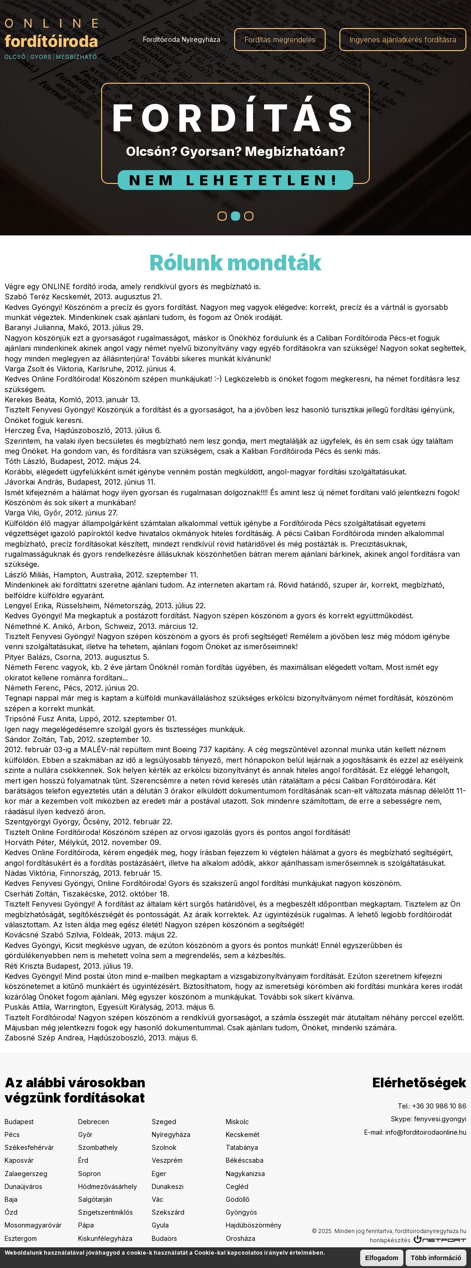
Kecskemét (242, 1134)
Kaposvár (19, 1160)
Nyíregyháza (171, 1134)
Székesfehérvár (29, 1147)
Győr (85, 1134)
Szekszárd (168, 1212)
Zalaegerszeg (26, 1173)
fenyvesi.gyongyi (440, 1119)
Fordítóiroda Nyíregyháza (181, 39)
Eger (159, 1173)
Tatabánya (242, 1147)
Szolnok (164, 1147)
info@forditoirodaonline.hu (425, 1132)
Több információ (436, 1258)
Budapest (19, 1121)
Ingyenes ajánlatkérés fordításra (403, 39)
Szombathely (98, 1147)
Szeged (164, 1121)
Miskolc (237, 1121)
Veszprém (167, 1160)
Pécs (12, 1134)
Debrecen (93, 1121)
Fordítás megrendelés (280, 39)
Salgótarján (95, 1199)
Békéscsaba (245, 1160)
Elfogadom (381, 1258)
